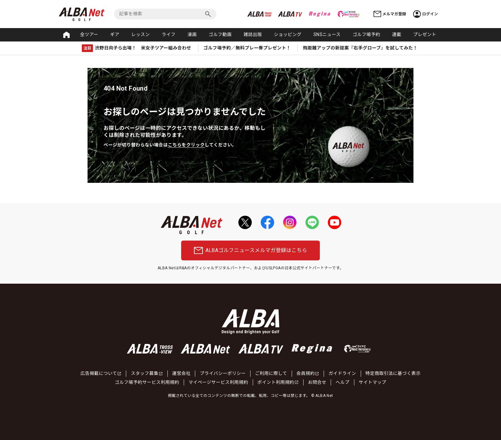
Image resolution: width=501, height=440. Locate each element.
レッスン (140, 34)
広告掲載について (101, 373)
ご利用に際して (271, 373)
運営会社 (181, 373)
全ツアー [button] (89, 34)
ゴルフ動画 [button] (220, 34)
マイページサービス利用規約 (218, 382)
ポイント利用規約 (278, 382)
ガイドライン (342, 373)
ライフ (168, 34)
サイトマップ (372, 382)
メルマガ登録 (390, 14)
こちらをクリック (186, 144)
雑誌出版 (252, 34)
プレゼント (424, 34)
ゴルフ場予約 (366, 34)
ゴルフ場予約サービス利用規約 (147, 382)
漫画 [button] (192, 34)
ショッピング (287, 34)
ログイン (425, 14)
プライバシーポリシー (223, 373)
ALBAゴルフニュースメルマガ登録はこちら (250, 250)
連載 (396, 34)
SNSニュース (327, 34)
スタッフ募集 (147, 373)
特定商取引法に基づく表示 (393, 373)
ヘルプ (342, 382)
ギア (114, 34)
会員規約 (308, 373)
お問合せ (317, 382)
